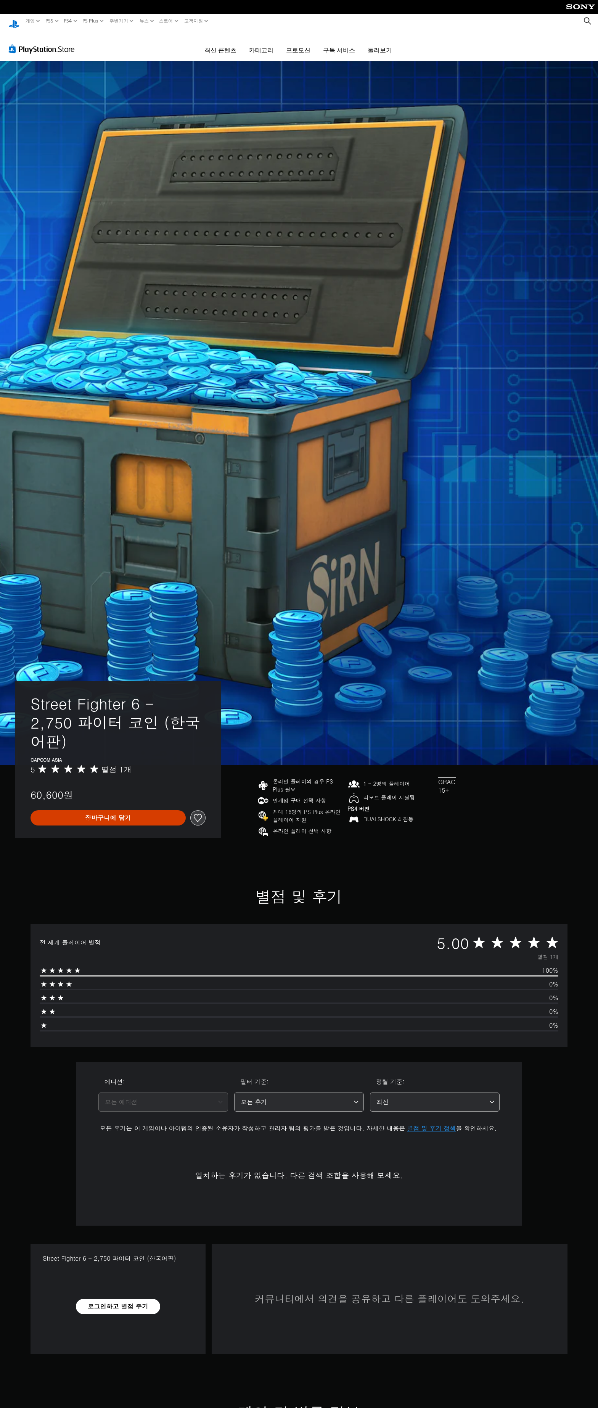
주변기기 (118, 21)
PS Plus (90, 21)
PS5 (49, 21)
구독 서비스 (339, 43)
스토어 (166, 21)
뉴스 (144, 21)
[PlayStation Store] (43, 41)
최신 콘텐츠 (220, 43)
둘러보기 (380, 43)
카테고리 (261, 43)
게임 (30, 21)
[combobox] (163, 1094)
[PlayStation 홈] (14, 21)
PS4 (68, 21)
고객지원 (193, 21)
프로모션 (298, 43)
